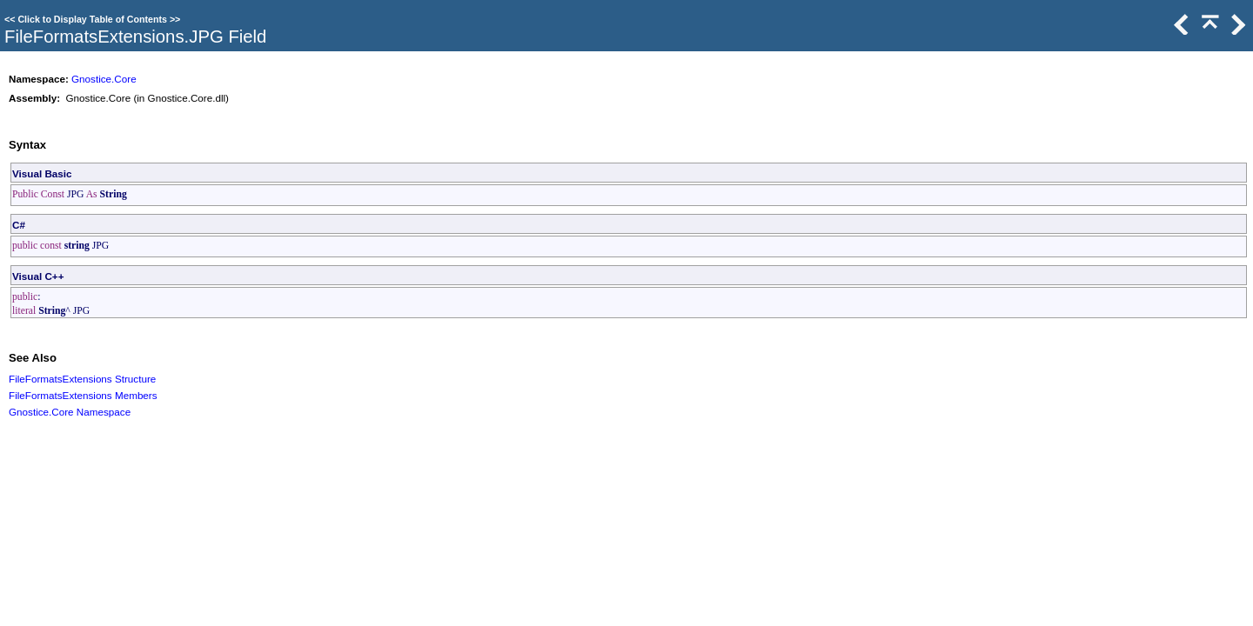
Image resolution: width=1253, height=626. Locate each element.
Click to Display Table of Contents (92, 19)
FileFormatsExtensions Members (83, 395)
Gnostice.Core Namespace (70, 411)
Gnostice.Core (104, 78)
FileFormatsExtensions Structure (82, 378)
